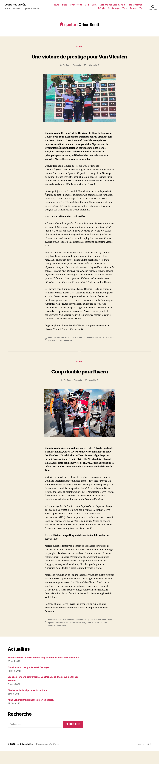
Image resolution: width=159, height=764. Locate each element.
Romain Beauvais (73, 75)
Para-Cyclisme (87, 8)
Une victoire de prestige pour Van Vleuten (79, 61)
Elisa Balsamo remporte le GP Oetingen (31, 680)
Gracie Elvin (102, 629)
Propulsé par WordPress (49, 757)
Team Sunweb (100, 632)
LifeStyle (101, 8)
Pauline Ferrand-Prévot (83, 632)
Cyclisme (73, 347)
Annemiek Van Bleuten (58, 347)
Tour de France (73, 349)
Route (73, 5)
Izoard (81, 347)
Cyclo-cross (93, 5)
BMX (111, 5)
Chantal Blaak (68, 629)
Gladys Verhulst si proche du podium (30, 703)
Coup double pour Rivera (79, 380)
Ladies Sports (54, 632)
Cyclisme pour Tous (117, 8)
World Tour (65, 635)
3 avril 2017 (93, 390)
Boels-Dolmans (55, 629)
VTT (104, 5)
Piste (81, 5)
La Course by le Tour (94, 347)
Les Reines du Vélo (17, 4)
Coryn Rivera (81, 629)
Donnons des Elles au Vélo (129, 5)
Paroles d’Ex (136, 8)
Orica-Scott (60, 349)
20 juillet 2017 (93, 75)
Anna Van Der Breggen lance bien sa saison (33, 713)
